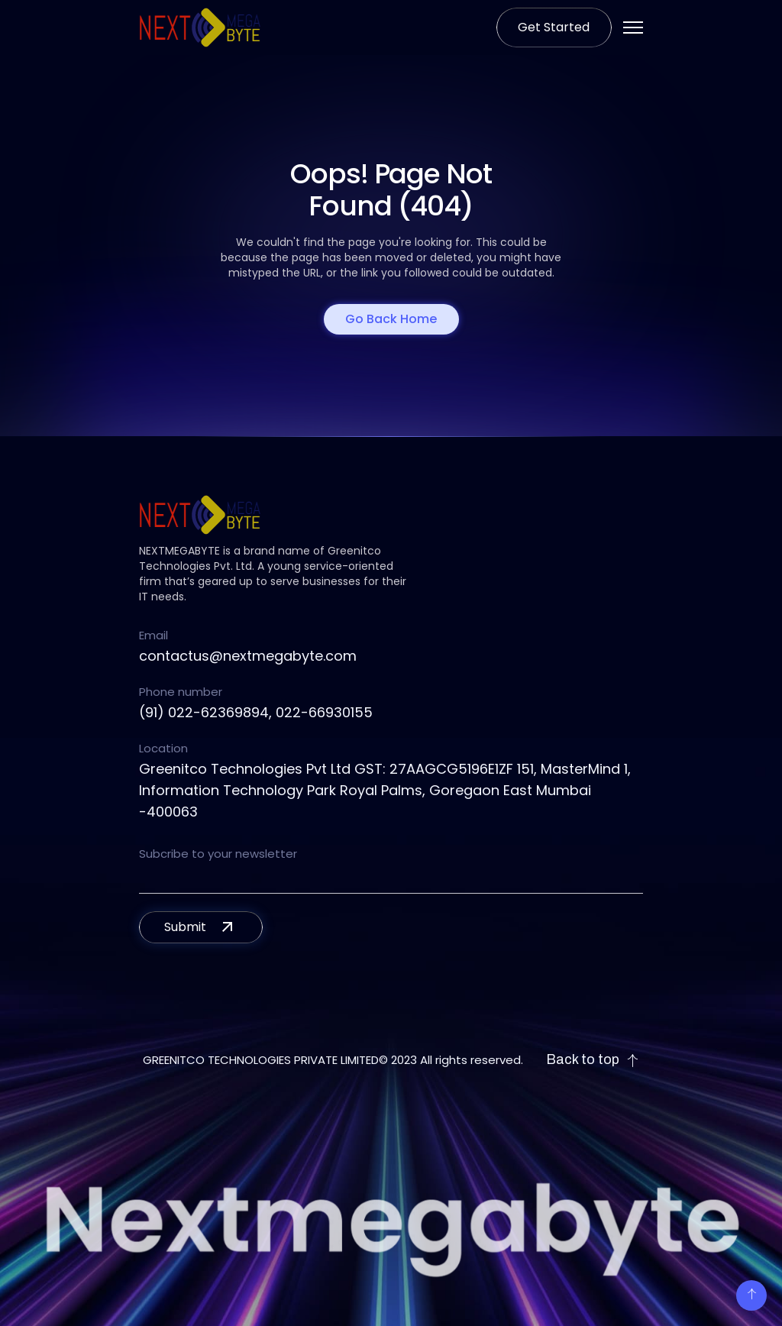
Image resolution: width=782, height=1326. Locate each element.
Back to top (592, 1060)
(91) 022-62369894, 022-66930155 (256, 712)
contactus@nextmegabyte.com (248, 655)
